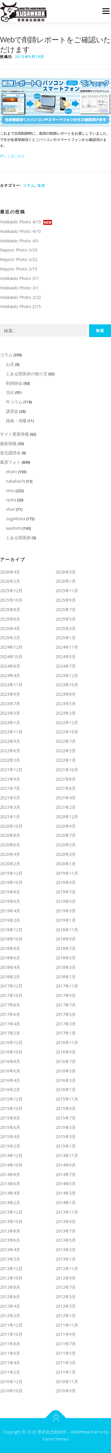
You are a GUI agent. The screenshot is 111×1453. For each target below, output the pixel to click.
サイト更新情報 (14, 434)
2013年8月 (10, 1231)
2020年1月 (66, 863)
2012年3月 (66, 1306)
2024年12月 (11, 647)
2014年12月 (11, 1155)
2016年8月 (10, 1061)
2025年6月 (10, 619)
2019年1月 (66, 920)
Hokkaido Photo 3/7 (19, 278)
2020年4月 (10, 854)
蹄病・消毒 (16, 420)
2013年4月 (10, 1249)
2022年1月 (66, 760)
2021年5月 (10, 797)
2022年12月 (67, 722)
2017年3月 (66, 1024)
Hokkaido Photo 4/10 (20, 231)
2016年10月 (11, 1052)
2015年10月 (11, 1108)
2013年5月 (66, 1240)
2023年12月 (67, 675)
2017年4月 (10, 1024)
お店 (10, 364)
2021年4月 (66, 797)
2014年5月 (66, 1183)
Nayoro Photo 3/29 (18, 250)
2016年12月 (11, 1042)
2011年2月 (10, 1372)
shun (10, 509)
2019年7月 (66, 892)
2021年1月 (10, 816)
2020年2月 (10, 863)
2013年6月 (10, 1240)
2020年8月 (10, 835)
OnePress (80, 1432)
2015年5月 (66, 1127)
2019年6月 (10, 901)
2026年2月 (10, 581)
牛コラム (14, 402)
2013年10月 (11, 1221)
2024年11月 (67, 647)
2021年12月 (11, 769)
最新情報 (8, 443)
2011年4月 (10, 1362)
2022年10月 (67, 731)
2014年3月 (66, 1193)
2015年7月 (66, 1118)
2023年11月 (11, 684)
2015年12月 (11, 1099)
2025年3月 (66, 628)
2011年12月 (11, 1325)
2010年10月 (11, 1391)
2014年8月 (10, 1174)
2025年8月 (10, 609)
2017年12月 (11, 986)
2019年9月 (66, 882)
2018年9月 (66, 939)
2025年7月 (66, 609)
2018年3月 (66, 967)
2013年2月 (10, 1259)
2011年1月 (66, 1372)
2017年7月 (66, 1005)
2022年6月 (10, 750)
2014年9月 (66, 1165)
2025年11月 (67, 590)
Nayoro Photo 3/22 (18, 259)
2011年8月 (10, 1343)
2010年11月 (67, 1381)
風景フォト (10, 462)
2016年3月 (66, 1080)
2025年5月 (66, 619)
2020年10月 (11, 826)
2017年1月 (66, 1033)
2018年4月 (10, 967)
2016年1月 (66, 1089)
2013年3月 (66, 1249)
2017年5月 (66, 1014)
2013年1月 (66, 1259)
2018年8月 (10, 948)
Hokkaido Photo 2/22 (20, 297)
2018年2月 (10, 977)
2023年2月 (66, 713)
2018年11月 (67, 929)
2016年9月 (66, 1052)
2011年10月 (11, 1334)
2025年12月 (11, 590)
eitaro (11, 471)
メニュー (106, 11)
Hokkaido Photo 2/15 (20, 306)
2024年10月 (11, 656)
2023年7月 (10, 703)
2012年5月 (66, 1296)
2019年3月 (66, 911)
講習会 (12, 411)
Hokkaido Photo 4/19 (20, 222)
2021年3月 (10, 807)
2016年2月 (10, 1089)
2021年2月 (66, 807)
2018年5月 (66, 958)
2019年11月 (67, 873)
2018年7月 (66, 948)
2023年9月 (10, 694)
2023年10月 (67, 684)
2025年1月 (66, 637)
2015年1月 (66, 1146)
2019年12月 (11, 873)
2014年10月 (11, 1165)
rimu (10, 490)
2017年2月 (10, 1033)
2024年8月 (10, 666)
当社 (41, 185)
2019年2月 (10, 920)
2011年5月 (66, 1353)
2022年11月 (11, 731)
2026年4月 (10, 572)
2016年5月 (66, 1071)
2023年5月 (66, 703)
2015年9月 (66, 1108)
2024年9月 (66, 656)
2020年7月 (66, 835)
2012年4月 (10, 1306)
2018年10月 (11, 939)
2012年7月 (66, 1287)
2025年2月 (10, 637)
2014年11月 (67, 1155)
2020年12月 (67, 816)
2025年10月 (11, 600)
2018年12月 (11, 929)
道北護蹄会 (10, 452)
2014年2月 (10, 1202)
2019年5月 (66, 901)
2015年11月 (67, 1099)
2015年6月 (10, 1127)
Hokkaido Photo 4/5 (19, 241)
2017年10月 (11, 995)
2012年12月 (11, 1268)
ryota (11, 499)
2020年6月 (10, 845)
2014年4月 (10, 1193)
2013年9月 (66, 1221)
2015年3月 (66, 1136)
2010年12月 (11, 1381)
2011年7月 (66, 1343)
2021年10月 (67, 769)
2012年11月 (67, 1268)
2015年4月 (10, 1136)
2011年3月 (66, 1362)
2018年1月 (66, 977)
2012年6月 (10, 1296)
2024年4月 (10, 675)
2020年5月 (66, 845)
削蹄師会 (14, 383)
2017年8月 (10, 1005)
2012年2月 (10, 1315)
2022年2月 (10, 760)
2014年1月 (66, 1202)
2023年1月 (10, 722)
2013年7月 (66, 1231)
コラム (29, 185)
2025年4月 (10, 628)
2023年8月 (66, 694)
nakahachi (15, 481)
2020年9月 (66, 826)
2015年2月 (10, 1146)
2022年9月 (10, 741)
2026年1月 (66, 581)
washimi (14, 528)
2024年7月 (66, 666)
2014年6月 (10, 1183)
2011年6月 (10, 1353)
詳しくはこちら (12, 155)
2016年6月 (10, 1071)
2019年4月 (10, 911)
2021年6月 (66, 788)
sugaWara (15, 518)
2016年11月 (67, 1042)
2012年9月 (66, 1278)
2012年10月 (11, 1278)
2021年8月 (66, 779)
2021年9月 (10, 779)
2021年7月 (10, 788)
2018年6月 (10, 958)
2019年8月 (10, 892)
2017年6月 (10, 1014)
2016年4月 (10, 1080)
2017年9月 (66, 995)
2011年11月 (67, 1325)
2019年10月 (11, 882)
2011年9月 (66, 1334)
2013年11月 (67, 1212)
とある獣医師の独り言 (26, 373)
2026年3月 (66, 572)
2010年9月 (66, 1391)
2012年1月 (66, 1315)
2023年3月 (10, 713)
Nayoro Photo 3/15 (18, 269)
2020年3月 (66, 854)
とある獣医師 (18, 537)
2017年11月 (67, 986)
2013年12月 (11, 1212)
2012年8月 (10, 1287)
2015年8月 (10, 1118)
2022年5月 (66, 750)
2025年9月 (66, 600)
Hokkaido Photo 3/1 (19, 288)
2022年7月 (66, 741)
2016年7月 (66, 1061)
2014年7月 (66, 1174)
